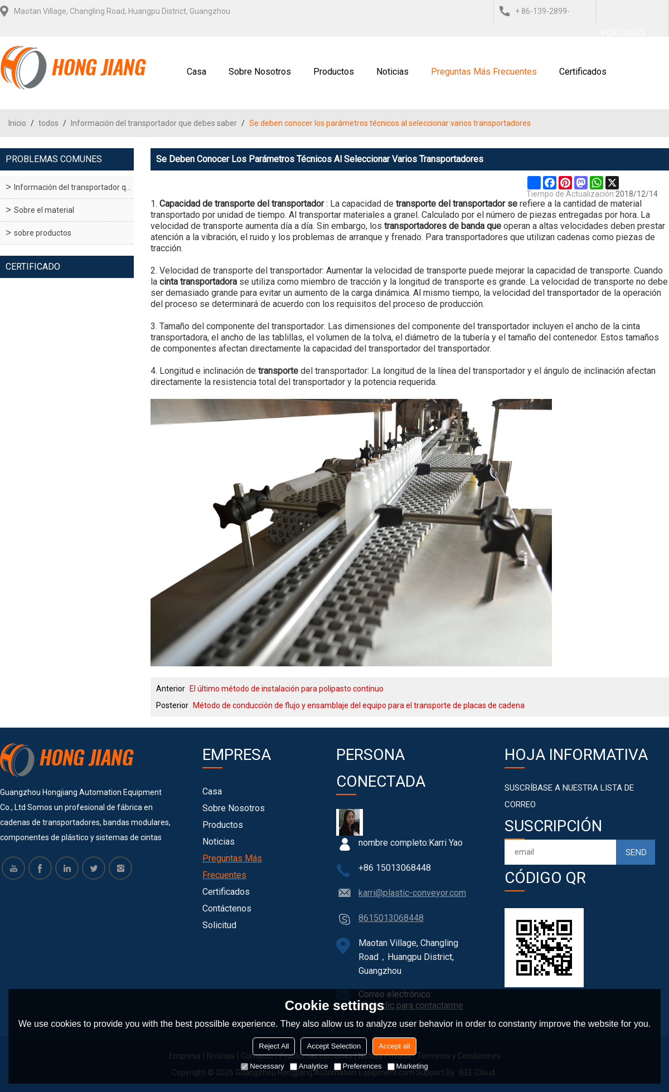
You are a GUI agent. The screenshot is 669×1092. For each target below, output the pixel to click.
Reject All (274, 1046)
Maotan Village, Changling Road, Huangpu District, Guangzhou (122, 11)
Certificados (583, 71)
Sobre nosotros (260, 71)
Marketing (407, 1066)
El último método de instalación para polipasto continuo (287, 688)
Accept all (394, 1046)
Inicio (17, 123)
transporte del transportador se (456, 203)
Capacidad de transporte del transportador (241, 203)
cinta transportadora (198, 281)
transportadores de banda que (442, 226)
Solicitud (219, 925)
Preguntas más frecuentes (484, 71)
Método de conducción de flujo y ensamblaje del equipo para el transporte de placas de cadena (359, 705)
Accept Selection (334, 1046)
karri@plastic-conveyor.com (412, 893)
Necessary (262, 1066)
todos (48, 123)
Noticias (392, 71)
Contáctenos (226, 908)
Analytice (309, 1066)
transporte (278, 370)
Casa (196, 71)
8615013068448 (391, 918)
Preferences (358, 1066)
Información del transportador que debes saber (154, 123)
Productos (333, 71)
